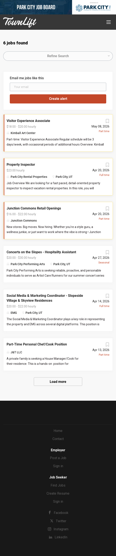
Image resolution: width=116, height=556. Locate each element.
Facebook (61, 513)
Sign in (58, 466)
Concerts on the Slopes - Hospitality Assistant (41, 252)
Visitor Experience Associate (28, 121)
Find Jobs (58, 485)
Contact (58, 439)
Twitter (61, 521)
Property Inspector (21, 165)
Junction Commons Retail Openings (34, 208)
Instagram (61, 529)
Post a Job (58, 458)
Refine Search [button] (58, 56)
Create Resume (58, 493)
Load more (58, 382)
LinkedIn (61, 537)
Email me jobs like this (27, 78)
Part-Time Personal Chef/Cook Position (37, 344)
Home (58, 431)
